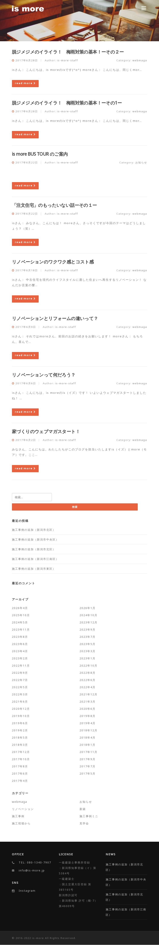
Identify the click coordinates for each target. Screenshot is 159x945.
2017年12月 (21, 752)
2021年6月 (20, 701)
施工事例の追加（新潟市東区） (34, 568)
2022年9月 (20, 673)
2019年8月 (88, 716)
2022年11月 (21, 665)
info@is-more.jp (32, 870)
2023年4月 (20, 651)
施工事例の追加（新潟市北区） (34, 530)
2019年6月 (20, 723)
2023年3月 (88, 651)
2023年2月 (20, 658)
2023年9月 (88, 629)
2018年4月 (88, 737)
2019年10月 (21, 716)
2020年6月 (88, 709)
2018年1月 (88, 745)
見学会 (84, 823)
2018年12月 (88, 730)
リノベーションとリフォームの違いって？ (55, 318)
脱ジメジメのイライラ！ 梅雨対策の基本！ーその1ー (67, 103)
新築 (83, 809)
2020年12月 (21, 709)
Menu (143, 8)
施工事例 (18, 816)
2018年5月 (20, 737)
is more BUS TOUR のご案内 (40, 154)
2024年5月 (20, 622)
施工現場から (21, 823)
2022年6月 (88, 680)
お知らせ (141, 162)
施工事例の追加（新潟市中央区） (35, 539)
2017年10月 (21, 759)
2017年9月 (88, 759)
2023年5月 (88, 644)
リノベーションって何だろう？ (43, 375)
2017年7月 (88, 766)
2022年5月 (20, 687)
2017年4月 (20, 781)
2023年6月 (20, 644)
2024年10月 (88, 615)
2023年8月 (20, 637)
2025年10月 (21, 615)
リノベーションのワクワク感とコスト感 (53, 262)
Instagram (27, 891)
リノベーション (23, 809)
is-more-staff (67, 60)
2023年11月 (21, 629)
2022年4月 (88, 687)
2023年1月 (88, 658)
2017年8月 (20, 766)
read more (25, 83)
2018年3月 (20, 745)
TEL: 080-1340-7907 (35, 862)
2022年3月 (20, 694)
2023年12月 (88, 622)
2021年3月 (88, 701)
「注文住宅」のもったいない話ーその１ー (54, 205)
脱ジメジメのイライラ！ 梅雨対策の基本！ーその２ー (68, 52)
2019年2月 (20, 730)
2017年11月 (88, 752)
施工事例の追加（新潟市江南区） (35, 559)
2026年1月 (88, 608)
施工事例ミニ (89, 816)
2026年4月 (20, 608)
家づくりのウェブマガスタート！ (46, 431)
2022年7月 (20, 680)
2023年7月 (88, 637)
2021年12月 (88, 694)
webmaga (139, 60)
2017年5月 (88, 773)
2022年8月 (88, 673)
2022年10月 (88, 665)
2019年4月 (88, 723)
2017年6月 (20, 773)
